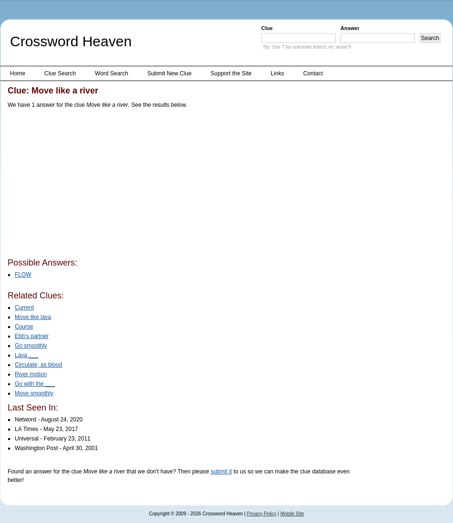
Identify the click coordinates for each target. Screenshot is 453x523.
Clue (267, 28)
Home (17, 73)
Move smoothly (34, 393)
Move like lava (33, 317)
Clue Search (60, 73)
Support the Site (231, 73)
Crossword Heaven (71, 41)
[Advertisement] (122, 185)
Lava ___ (26, 355)
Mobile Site (292, 513)
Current (24, 307)
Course (24, 326)
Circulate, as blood (38, 364)
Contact (313, 73)
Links (277, 73)
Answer (350, 28)
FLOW (23, 274)
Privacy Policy (262, 513)
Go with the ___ (35, 383)
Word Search (111, 73)
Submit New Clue (169, 73)
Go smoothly (31, 345)
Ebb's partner (32, 336)
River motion (31, 374)
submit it (221, 471)
